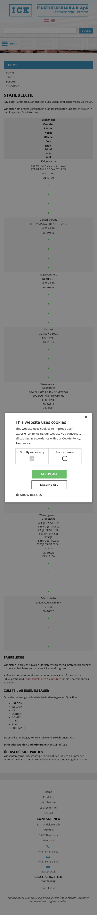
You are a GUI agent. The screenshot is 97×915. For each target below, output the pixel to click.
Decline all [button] (49, 484)
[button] (29, 494)
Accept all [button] (49, 474)
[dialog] (48, 457)
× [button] (85, 417)
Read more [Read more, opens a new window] (23, 443)
